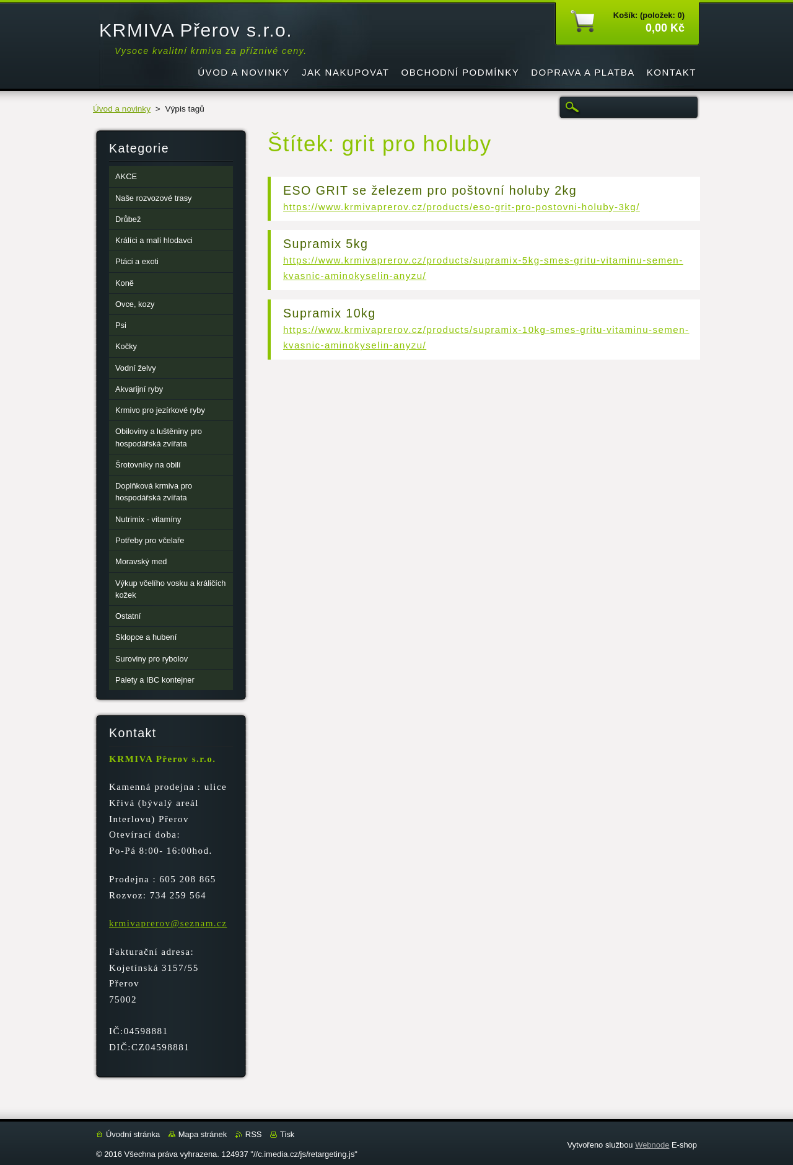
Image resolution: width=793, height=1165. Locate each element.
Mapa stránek (202, 1134)
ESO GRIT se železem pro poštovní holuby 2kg (430, 190)
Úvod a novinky (122, 108)
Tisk (287, 1134)
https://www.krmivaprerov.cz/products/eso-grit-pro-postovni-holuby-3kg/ (461, 207)
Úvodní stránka (133, 1134)
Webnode (652, 1144)
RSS (253, 1134)
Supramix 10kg (329, 313)
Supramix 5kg (325, 243)
